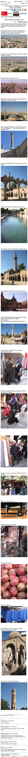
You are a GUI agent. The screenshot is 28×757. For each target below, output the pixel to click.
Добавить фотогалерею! (15, 7)
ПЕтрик (2, 747)
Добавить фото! (24, 3)
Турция (6, 13)
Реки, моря (24, 6)
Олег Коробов (4, 741)
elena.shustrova (4, 726)
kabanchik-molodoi (5, 733)
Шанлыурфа (19, 13)
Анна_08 (3, 720)
